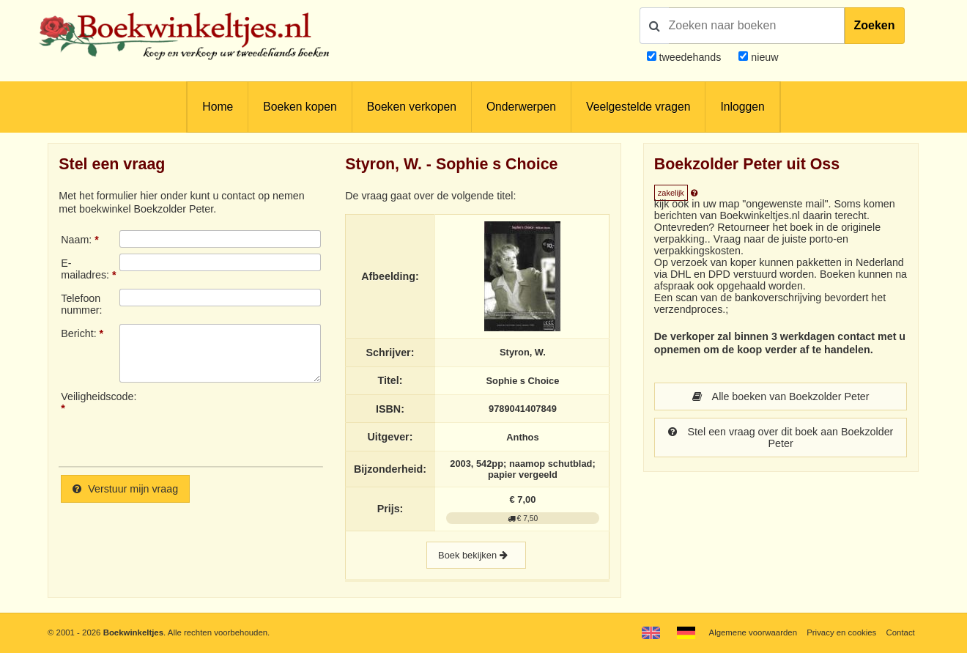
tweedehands (690, 57)
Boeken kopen (299, 106)
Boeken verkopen (411, 106)
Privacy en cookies (841, 632)
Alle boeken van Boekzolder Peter (781, 396)
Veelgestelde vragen (638, 106)
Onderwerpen (521, 106)
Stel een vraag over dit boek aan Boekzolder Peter (780, 437)
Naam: (76, 240)
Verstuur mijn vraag (125, 489)
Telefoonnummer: (81, 304)
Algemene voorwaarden (753, 632)
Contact (900, 632)
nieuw (763, 57)
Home (217, 106)
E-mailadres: (85, 269)
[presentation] (241, 422)
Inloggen (742, 106)
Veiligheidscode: (90, 396)
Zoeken (874, 25)
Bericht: (78, 333)
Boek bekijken (476, 555)
